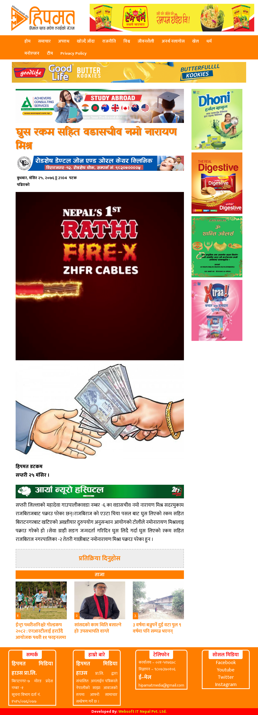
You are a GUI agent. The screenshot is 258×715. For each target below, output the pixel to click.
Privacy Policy (73, 53)
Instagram (226, 684)
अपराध (63, 41)
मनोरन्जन (31, 53)
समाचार (44, 41)
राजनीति (109, 41)
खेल (195, 41)
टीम (50, 53)
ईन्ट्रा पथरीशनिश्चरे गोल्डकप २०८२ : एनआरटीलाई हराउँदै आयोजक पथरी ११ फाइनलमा (41, 631)
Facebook (226, 662)
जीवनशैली (146, 41)
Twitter (226, 677)
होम (27, 41)
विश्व (126, 41)
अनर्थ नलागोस (173, 41)
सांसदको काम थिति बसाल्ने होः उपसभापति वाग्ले (97, 628)
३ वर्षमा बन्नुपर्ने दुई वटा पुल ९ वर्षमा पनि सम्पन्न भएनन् (157, 628)
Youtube (226, 670)
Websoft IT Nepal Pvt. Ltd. (142, 711)
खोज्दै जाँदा (86, 41)
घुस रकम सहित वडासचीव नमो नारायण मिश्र (96, 139)
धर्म (209, 41)
